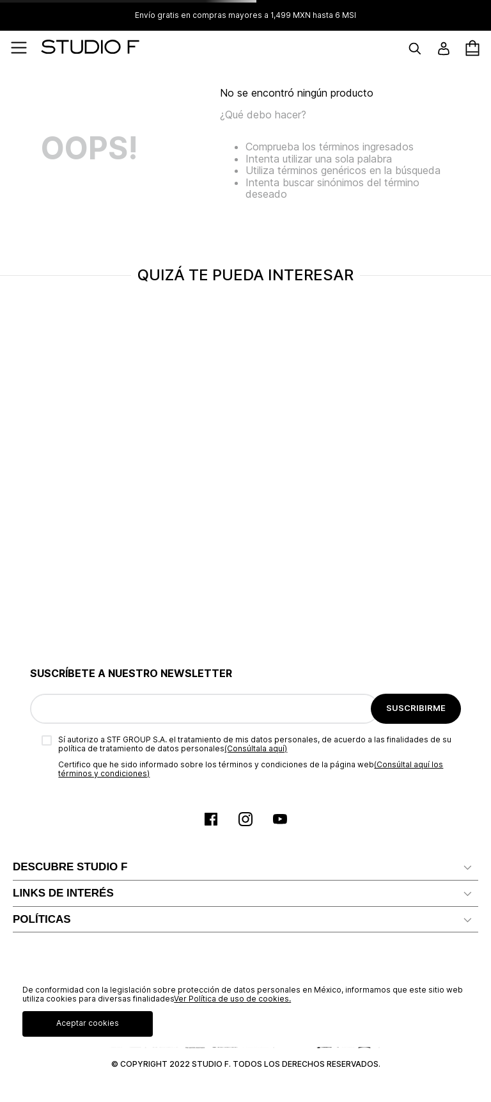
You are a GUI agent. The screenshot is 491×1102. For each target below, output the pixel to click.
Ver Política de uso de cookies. (232, 998)
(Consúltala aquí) (255, 748)
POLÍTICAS (42, 919)
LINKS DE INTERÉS (63, 893)
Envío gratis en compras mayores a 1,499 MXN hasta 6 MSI (245, 15)
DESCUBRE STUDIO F (70, 867)
